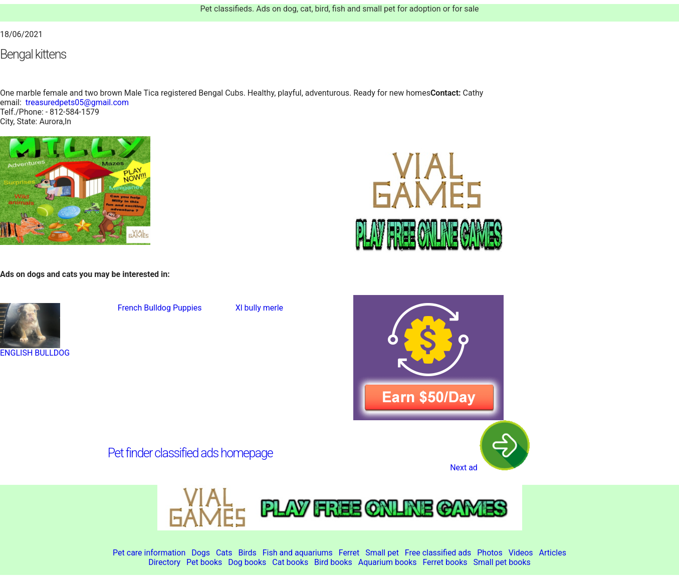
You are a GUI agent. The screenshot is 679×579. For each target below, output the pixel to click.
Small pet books (502, 562)
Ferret (349, 552)
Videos (521, 552)
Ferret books (444, 562)
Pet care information (149, 552)
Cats (224, 552)
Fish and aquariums (298, 552)
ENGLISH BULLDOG (35, 353)
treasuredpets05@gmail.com (77, 102)
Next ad (490, 467)
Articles (552, 552)
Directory (164, 562)
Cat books (290, 562)
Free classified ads (438, 552)
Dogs (200, 552)
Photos (490, 552)
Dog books (247, 562)
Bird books (333, 562)
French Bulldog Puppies (160, 308)
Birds (247, 552)
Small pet (382, 552)
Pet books (204, 562)
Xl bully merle (259, 308)
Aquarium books (387, 562)
